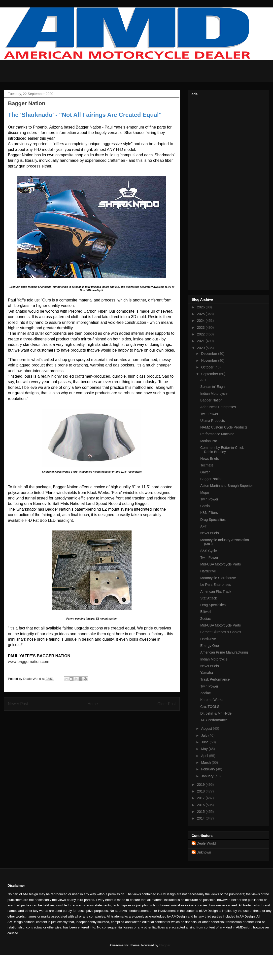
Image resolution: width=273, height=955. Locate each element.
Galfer (205, 472)
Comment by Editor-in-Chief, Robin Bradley (222, 450)
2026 (201, 307)
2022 (201, 334)
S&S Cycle (208, 551)
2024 (201, 321)
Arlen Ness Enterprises (218, 407)
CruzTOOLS (209, 707)
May (204, 749)
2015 (201, 812)
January (207, 776)
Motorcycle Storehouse (218, 578)
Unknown (204, 852)
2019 (201, 785)
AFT (203, 380)
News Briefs (209, 459)
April (205, 756)
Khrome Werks (211, 700)
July (204, 735)
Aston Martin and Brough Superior (226, 486)
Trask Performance (215, 679)
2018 (201, 791)
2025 (201, 314)
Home (93, 704)
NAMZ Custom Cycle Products (223, 427)
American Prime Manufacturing (224, 652)
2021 (201, 341)
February (208, 769)
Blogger (164, 945)
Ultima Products (212, 421)
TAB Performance (214, 720)
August (207, 728)
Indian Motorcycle (214, 393)
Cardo (205, 506)
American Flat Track (215, 591)
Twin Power (209, 414)
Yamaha (206, 673)
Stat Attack (208, 598)
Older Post (166, 704)
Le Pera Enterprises (215, 585)
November (209, 360)
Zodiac (205, 619)
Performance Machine (217, 434)
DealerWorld (206, 843)
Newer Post (18, 704)
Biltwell (205, 612)
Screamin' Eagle (213, 387)
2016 (201, 805)
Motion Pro (208, 441)
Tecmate (206, 465)
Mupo (204, 492)
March (206, 762)
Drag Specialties (213, 520)
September (210, 374)
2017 (201, 798)
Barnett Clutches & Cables (220, 632)
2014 (201, 818)
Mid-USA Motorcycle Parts (220, 564)
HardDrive (208, 571)
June (205, 742)
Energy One (209, 646)
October (207, 367)
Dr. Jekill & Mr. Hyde (216, 713)
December (209, 354)
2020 (201, 348)
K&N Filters (209, 513)
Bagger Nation (211, 400)
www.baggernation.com (28, 661)
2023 (201, 327)
